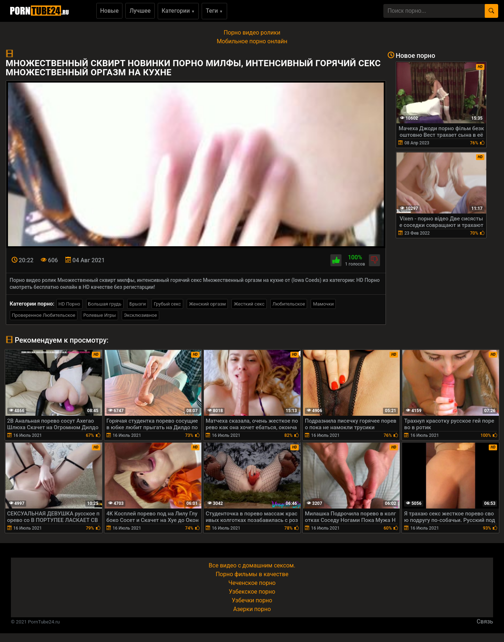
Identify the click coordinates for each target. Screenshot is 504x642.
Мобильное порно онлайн (252, 41)
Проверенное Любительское (44, 315)
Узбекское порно (252, 591)
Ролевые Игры (99, 315)
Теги (214, 10)
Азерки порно (252, 609)
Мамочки (323, 304)
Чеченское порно (252, 582)
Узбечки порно (252, 600)
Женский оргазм (207, 304)
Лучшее (139, 10)
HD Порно (69, 304)
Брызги (137, 304)
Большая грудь (104, 304)
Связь (485, 621)
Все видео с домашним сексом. (252, 565)
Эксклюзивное (140, 315)
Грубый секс (167, 304)
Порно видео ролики (252, 32)
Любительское (289, 304)
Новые (109, 10)
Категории (178, 10)
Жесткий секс (249, 304)
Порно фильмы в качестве (251, 574)
